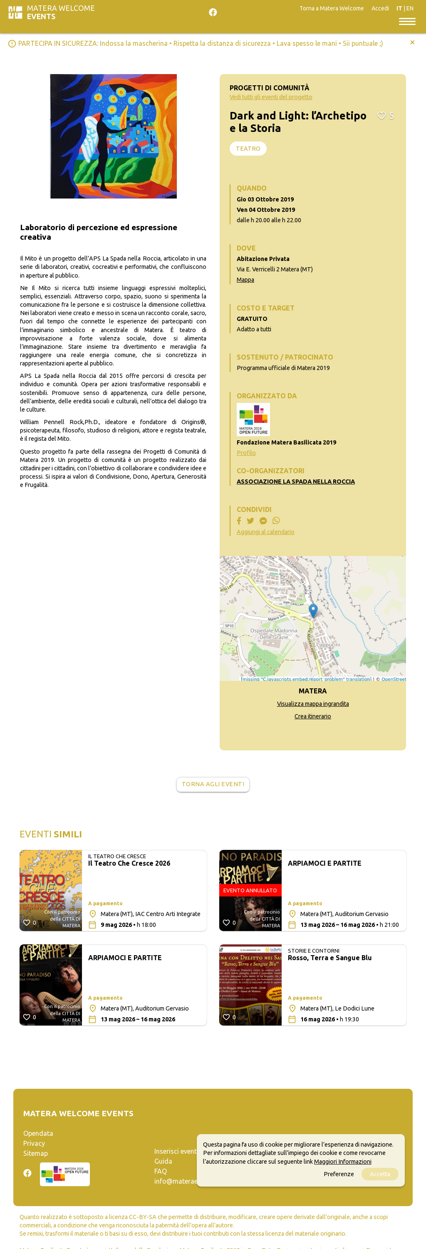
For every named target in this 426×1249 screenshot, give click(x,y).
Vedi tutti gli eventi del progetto (271, 97)
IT (399, 8)
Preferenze (339, 1174)
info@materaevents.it (186, 1181)
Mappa (245, 279)
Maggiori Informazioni (343, 1161)
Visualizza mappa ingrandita (313, 703)
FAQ (160, 1171)
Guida (163, 1161)
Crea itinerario (313, 716)
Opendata (38, 1133)
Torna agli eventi (213, 784)
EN (410, 8)
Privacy (34, 1143)
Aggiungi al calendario (266, 532)
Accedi (380, 8)
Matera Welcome (61, 12)
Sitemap (35, 1153)
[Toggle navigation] (407, 20)
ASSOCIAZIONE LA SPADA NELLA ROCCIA (296, 481)
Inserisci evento (177, 1151)
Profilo (246, 452)
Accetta (380, 1174)
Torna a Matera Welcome (332, 8)
